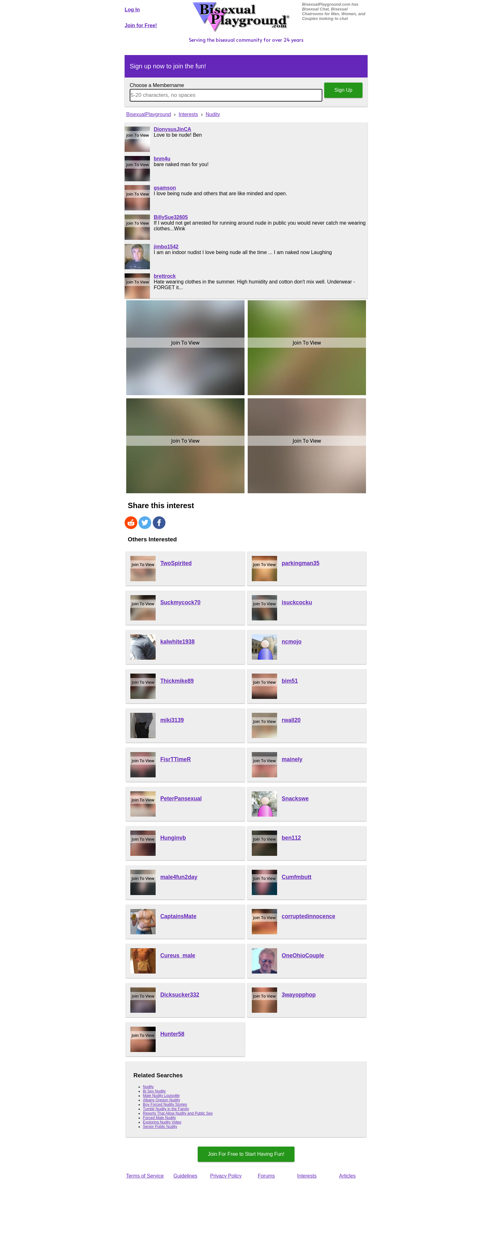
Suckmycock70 (180, 602)
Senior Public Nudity (160, 1126)
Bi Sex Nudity (154, 1091)
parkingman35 (300, 563)
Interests (306, 1176)
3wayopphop (299, 995)
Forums (266, 1176)
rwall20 (291, 720)
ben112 (291, 838)
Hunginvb (173, 838)
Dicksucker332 (179, 995)
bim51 (290, 681)
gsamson (165, 187)
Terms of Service (145, 1176)
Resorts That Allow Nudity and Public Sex (178, 1113)
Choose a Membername (157, 85)
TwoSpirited (176, 563)
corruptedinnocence (308, 916)
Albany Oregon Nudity (161, 1100)
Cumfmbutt (297, 877)
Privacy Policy (226, 1176)
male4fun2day (178, 877)
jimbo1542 (166, 246)
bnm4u (162, 158)
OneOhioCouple (303, 955)
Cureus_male (177, 955)
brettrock (165, 276)
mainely (292, 759)
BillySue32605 (171, 217)
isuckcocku (297, 602)
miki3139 (172, 720)
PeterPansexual (181, 798)
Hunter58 (172, 1034)
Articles (347, 1176)
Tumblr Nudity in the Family (166, 1109)
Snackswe (295, 798)
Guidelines (185, 1176)
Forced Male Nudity (159, 1118)
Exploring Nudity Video (162, 1122)
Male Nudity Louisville (161, 1095)
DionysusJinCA (172, 129)
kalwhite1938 (177, 641)
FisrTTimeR (175, 759)
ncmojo (292, 641)
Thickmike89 (177, 681)
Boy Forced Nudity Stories (165, 1104)
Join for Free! (141, 25)
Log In (132, 9)
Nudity (148, 1087)
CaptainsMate (178, 916)
